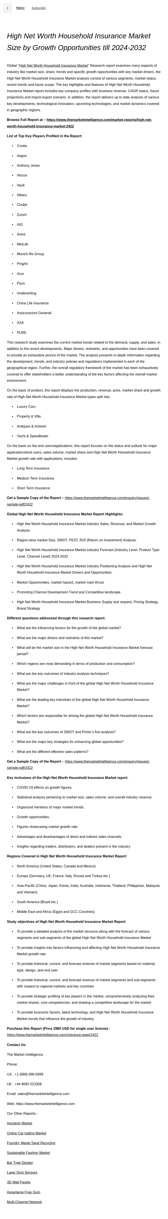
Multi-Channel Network (24, 1202)
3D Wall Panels (19, 1182)
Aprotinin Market (19, 1123)
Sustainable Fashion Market (28, 1153)
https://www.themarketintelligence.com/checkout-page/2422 (52, 1035)
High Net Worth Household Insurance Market (53, 65)
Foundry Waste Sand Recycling (31, 1143)
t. (8, 8)
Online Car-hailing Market (26, 1133)
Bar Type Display (20, 1163)
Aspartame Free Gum (23, 1192)
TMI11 (20, 8)
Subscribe (39, 8)
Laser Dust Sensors (22, 1172)
